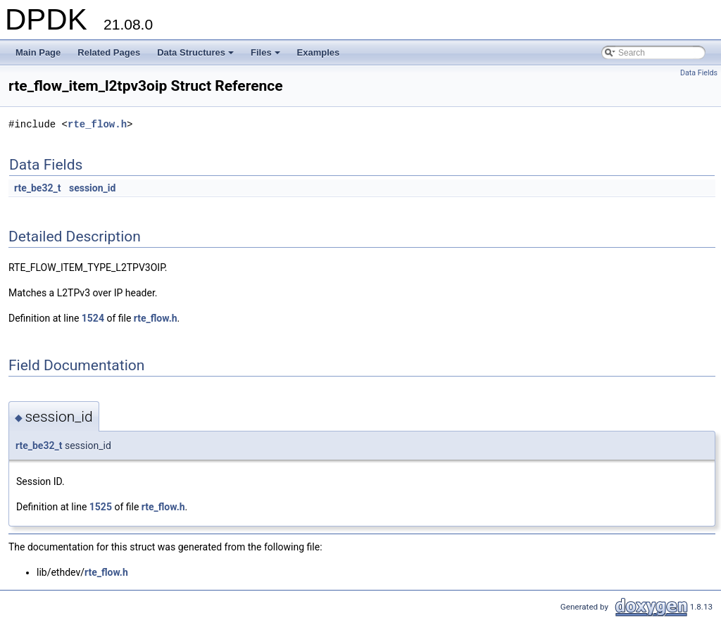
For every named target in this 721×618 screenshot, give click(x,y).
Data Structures (196, 56)
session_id (92, 188)
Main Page (38, 52)
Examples (318, 52)
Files (266, 56)
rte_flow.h (97, 124)
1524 (93, 318)
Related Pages (108, 52)
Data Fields (698, 72)
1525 (100, 506)
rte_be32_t (37, 188)
